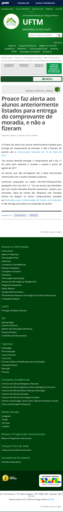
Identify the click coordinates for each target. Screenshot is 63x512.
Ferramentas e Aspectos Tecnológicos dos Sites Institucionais (29, 295)
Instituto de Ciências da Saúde (15, 394)
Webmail (49, 9)
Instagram (6, 416)
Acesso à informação (45, 3)
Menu (47, 79)
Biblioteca (22, 48)
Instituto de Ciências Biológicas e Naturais (20, 383)
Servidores (6, 275)
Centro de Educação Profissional (16, 404)
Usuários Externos (10, 325)
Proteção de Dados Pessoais (14, 310)
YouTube (6, 423)
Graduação (6, 348)
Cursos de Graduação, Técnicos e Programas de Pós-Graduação (54, 68)
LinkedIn (5, 426)
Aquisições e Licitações (30, 51)
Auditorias (6, 261)
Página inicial (7, 58)
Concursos (6, 358)
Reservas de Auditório (24, 65)
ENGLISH (59, 42)
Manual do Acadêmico (39, 65)
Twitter (5, 419)
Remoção (6, 368)
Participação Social (10, 258)
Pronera (5, 372)
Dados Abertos (8, 288)
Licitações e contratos (11, 271)
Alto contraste (23, 9)
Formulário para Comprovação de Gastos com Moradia (33, 200)
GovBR (5, 3)
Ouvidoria (47, 51)
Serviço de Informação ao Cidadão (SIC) (19, 281)
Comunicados (20, 215)
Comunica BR (23, 3)
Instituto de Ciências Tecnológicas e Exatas (20, 397)
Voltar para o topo (51, 231)
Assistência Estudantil (11, 462)
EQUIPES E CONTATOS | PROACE (43, 89)
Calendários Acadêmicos (9, 65)
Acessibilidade (7, 9)
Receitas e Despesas (10, 268)
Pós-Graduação (8, 351)
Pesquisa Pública (9, 332)
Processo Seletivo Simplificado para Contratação (23, 361)
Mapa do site (37, 9)
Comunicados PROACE (32, 58)
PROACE (18, 58)
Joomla (51, 499)
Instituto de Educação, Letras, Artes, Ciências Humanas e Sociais (30, 401)
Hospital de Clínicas (27, 45)
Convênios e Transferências (14, 264)
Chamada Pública (9, 365)
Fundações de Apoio (11, 299)
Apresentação (8, 322)
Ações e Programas (10, 254)
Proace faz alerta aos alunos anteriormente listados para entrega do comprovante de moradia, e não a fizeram (30, 113)
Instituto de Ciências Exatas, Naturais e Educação (23, 390)
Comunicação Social (38, 48)
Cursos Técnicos (9, 355)
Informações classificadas (13, 278)
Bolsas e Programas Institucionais (16, 438)
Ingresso (12, 45)
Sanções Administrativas (12, 292)
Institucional (7, 251)
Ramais (31, 496)
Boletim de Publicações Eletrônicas (17, 329)
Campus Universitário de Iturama (16, 450)
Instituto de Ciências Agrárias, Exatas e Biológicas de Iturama (28, 387)
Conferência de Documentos (14, 335)
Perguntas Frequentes (11, 285)
